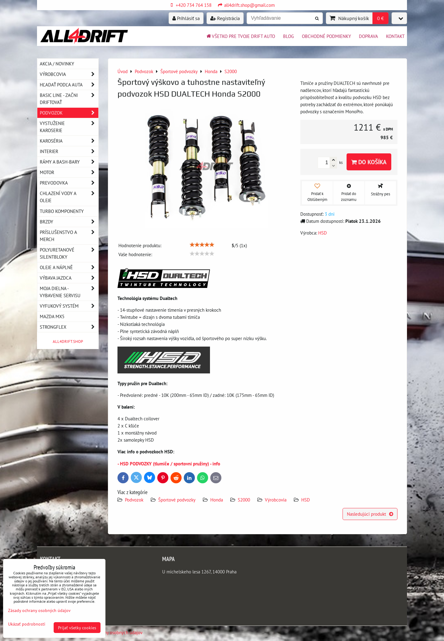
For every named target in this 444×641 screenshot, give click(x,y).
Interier (69, 151)
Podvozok (135, 500)
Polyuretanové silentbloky (69, 253)
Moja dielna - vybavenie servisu (69, 292)
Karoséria (69, 141)
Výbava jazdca (69, 278)
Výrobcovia (275, 500)
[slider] (202, 244)
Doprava (368, 36)
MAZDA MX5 (52, 316)
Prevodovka (69, 183)
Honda (216, 500)
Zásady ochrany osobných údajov (110, 632)
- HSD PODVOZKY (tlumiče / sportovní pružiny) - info (168, 463)
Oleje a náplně (69, 267)
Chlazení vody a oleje (69, 197)
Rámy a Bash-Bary (69, 162)
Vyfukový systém (69, 306)
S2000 (244, 500)
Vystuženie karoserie (69, 126)
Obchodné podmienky (326, 36)
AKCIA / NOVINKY (57, 63)
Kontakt (395, 36)
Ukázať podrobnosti (26, 624)
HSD (305, 500)
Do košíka (369, 162)
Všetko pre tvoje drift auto (240, 36)
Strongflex (69, 327)
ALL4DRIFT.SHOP (68, 341)
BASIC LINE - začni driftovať (69, 98)
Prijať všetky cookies (77, 628)
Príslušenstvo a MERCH (69, 235)
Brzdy (69, 222)
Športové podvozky (176, 500)
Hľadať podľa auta (69, 85)
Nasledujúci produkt (370, 514)
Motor (69, 172)
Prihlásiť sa (186, 18)
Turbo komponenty (62, 211)
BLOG (288, 36)
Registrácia (225, 18)
